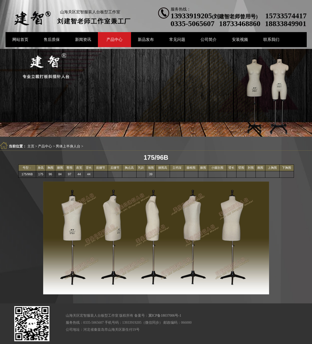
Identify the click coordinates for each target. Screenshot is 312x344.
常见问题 (177, 39)
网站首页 (20, 39)
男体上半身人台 (68, 146)
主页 (30, 146)
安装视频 (240, 39)
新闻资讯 (83, 39)
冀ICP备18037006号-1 (164, 315)
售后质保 (52, 39)
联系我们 (271, 39)
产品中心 (114, 39)
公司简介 (209, 39)
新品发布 (146, 39)
